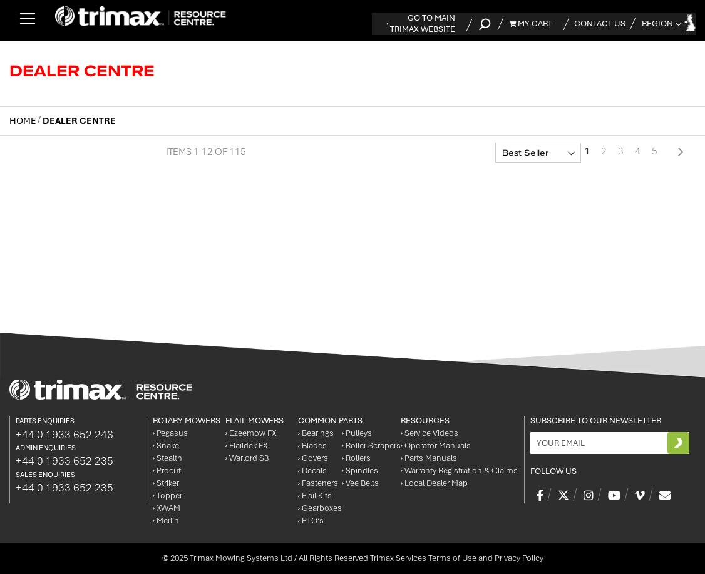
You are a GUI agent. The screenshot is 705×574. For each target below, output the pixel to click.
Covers (313, 458)
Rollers (356, 458)
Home (23, 120)
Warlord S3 (247, 458)
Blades (312, 445)
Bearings (316, 433)
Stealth (167, 458)
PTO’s (311, 520)
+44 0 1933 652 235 (64, 461)
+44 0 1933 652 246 (64, 434)
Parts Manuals (429, 458)
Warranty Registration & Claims (459, 470)
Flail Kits (315, 495)
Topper (167, 495)
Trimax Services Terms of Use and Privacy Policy (456, 558)
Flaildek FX (246, 445)
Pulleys (357, 433)
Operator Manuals (436, 445)
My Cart (530, 23)
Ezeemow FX (250, 433)
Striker (166, 483)
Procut (167, 470)
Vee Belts (360, 483)
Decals (312, 470)
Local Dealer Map (434, 483)
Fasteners (318, 483)
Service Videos (429, 433)
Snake (166, 445)
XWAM (166, 508)
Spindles (360, 470)
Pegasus (170, 433)
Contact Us (599, 23)
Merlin (166, 520)
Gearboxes (320, 508)
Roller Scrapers (371, 445)
